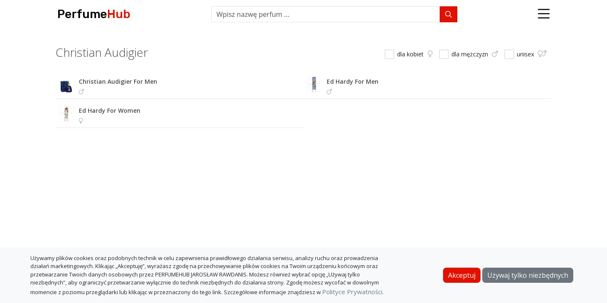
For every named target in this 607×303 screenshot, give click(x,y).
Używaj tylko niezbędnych (527, 275)
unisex (531, 54)
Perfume (93, 14)
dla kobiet (414, 54)
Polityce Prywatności (352, 291)
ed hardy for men (353, 81)
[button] (544, 14)
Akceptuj (461, 275)
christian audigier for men (118, 81)
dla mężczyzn (474, 54)
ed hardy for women (109, 110)
